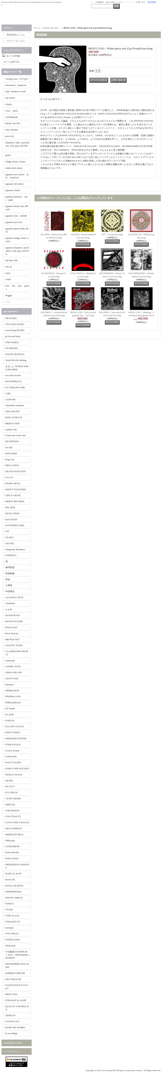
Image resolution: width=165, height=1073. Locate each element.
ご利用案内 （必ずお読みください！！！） (112, 2)
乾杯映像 (10, 573)
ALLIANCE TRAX (14, 597)
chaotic (9, 104)
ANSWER (10, 603)
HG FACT (10, 786)
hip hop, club (12, 260)
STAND (9, 909)
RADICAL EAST (13, 873)
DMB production (13, 702)
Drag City (10, 459)
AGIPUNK (10, 399)
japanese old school (14, 184)
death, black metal (14, 168)
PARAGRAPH (12, 852)
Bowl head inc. (12, 633)
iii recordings (11, 1033)
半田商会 (10, 591)
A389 (8, 393)
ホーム (37, 28)
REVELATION (12, 513)
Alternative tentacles (14, 405)
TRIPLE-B (10, 1015)
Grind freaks (11, 756)
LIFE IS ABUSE (13, 495)
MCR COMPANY (13, 828)
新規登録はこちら (16, 34)
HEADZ (9, 780)
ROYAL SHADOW (14, 885)
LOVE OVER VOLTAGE (17, 822)
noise (8, 273)
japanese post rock (14, 222)
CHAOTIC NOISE (14, 645)
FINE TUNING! (12, 732)
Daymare (9, 684)
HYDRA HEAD (12, 483)
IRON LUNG (11, 994)
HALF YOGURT (13, 762)
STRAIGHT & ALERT (16, 1000)
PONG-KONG (12, 858)
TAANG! (9, 537)
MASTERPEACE (13, 381)
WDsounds (10, 945)
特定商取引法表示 (13, 1043)
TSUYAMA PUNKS (14, 324)
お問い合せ (140, 2)
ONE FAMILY (12, 342)
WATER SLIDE (12, 939)
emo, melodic (12, 129)
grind (8, 155)
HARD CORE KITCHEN (17, 768)
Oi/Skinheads (12, 117)
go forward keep (12, 336)
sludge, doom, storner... (16, 161)
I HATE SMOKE (13, 798)
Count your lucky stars (15, 435)
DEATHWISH (12, 441)
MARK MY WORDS (15, 1027)
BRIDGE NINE (12, 423)
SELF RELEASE (13, 979)
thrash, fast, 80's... (14, 123)
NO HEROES (11, 348)
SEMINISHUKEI (13, 891)
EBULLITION (12, 465)
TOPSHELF (11, 555)
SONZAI (9, 903)
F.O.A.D (9, 477)
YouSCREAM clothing (15, 360)
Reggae (9, 295)
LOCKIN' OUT (12, 1021)
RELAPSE (10, 507)
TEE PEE (9, 543)
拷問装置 (10, 567)
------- (8, 302)
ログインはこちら (16, 40)
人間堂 (8, 585)
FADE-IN (9, 720)
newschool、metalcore (16, 85)
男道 (7, 579)
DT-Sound (10, 708)
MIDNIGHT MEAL (14, 834)
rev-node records (13, 375)
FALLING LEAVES (14, 726)
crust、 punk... (12, 110)
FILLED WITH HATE (15, 471)
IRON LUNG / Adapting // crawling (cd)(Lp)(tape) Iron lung (141, 316)
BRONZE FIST (12, 639)
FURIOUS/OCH (13, 744)
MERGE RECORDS (14, 501)
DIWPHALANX (13, 696)
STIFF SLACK (12, 915)
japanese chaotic (13, 190)
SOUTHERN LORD (14, 525)
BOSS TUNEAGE (13, 417)
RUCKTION (11, 519)
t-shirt (8, 279)
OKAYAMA (11, 318)
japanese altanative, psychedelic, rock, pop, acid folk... (17, 250)
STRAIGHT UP (12, 921)
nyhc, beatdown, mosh (16, 91)
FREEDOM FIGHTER (15, 738)
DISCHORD (11, 453)
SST (7, 531)
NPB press (10, 840)
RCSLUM (10, 879)
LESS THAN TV (13, 816)
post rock (10, 136)
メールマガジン (12, 1051)
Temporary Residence (15, 549)
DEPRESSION (12, 690)
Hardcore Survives (13, 774)
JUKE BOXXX (12, 810)
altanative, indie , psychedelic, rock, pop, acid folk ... (17, 145)
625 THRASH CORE (15, 387)
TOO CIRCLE (12, 933)
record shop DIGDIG (15, 330)
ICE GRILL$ (11, 792)
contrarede (10, 660)
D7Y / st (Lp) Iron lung (112, 234)
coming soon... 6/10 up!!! (17, 79)
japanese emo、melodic (17, 215)
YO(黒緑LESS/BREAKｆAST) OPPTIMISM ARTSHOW (17, 954)
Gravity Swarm (12, 750)
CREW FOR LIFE (13, 672)
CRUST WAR (11, 678)
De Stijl (8, 447)
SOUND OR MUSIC (15, 354)
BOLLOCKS (11, 627)
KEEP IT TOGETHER (15, 489)
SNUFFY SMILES (14, 897)
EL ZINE (9, 714)
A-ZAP (8, 609)
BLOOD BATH (12, 615)
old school (10, 98)
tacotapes (9, 927)
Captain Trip (11, 429)
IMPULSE (10, 804)
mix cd (9, 266)
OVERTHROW (12, 846)
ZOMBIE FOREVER (15, 973)
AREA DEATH (12, 411)
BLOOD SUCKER (14, 621)
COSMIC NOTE (13, 666)
